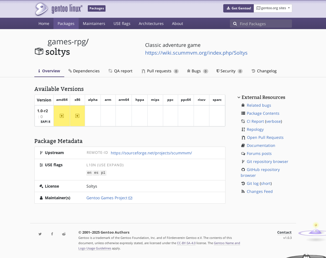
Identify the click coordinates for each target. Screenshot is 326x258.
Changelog (264, 70)
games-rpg (67, 41)
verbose (273, 121)
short (266, 183)
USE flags (122, 23)
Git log (253, 183)
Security (230, 70)
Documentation (261, 145)
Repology (255, 129)
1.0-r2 (42, 110)
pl (103, 172)
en (89, 172)
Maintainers (94, 23)
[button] (238, 8)
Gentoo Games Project (106, 197)
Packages (66, 23)
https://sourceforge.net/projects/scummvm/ (151, 152)
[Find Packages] (266, 23)
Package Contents (263, 113)
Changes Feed (260, 191)
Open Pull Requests (265, 137)
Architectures (151, 23)
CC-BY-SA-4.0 (186, 243)
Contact (284, 232)
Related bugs (259, 105)
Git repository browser (267, 161)
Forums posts (259, 153)
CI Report (255, 121)
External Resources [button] (263, 97)
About (177, 23)
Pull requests (160, 70)
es (96, 172)
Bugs (197, 70)
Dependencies (84, 70)
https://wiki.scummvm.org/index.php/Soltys (196, 52)
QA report (120, 70)
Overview (49, 70)
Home (43, 23)
